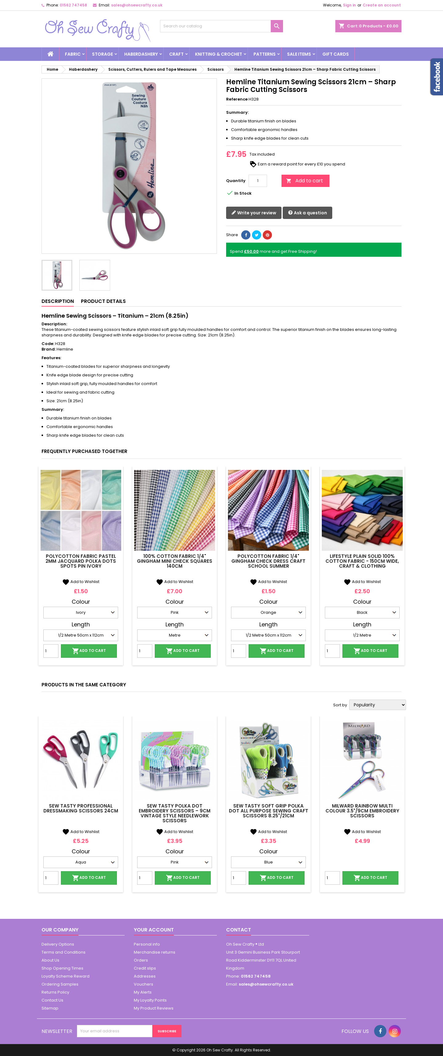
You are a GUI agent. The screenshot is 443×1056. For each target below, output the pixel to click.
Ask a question (307, 213)
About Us (50, 960)
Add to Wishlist (80, 582)
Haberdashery (141, 54)
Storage (102, 54)
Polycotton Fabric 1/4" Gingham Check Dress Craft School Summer (268, 561)
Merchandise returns (154, 952)
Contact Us (52, 1000)
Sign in (349, 5)
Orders (141, 960)
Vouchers (143, 984)
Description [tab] (58, 301)
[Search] (221, 26)
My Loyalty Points (150, 1000)
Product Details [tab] (103, 301)
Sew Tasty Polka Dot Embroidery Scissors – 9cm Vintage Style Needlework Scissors (174, 813)
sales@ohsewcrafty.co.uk (136, 5)
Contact (238, 929)
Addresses (145, 976)
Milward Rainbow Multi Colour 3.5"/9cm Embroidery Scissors (362, 811)
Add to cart (304, 180)
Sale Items (299, 54)
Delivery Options (58, 944)
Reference (237, 99)
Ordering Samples (60, 984)
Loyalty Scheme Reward (66, 976)
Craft (176, 54)
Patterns (264, 54)
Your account (154, 929)
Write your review (253, 213)
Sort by (340, 705)
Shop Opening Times (62, 968)
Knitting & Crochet (218, 54)
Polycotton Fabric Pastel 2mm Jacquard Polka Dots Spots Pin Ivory (81, 561)
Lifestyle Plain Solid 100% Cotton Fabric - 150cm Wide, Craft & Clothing (362, 561)
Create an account (382, 5)
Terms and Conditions (64, 952)
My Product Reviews (154, 1008)
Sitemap (50, 1008)
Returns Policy (55, 992)
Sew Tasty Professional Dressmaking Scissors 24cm (80, 808)
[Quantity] (258, 181)
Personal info (147, 944)
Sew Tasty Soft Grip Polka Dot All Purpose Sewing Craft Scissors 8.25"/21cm (268, 811)
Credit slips (145, 968)
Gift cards (335, 54)
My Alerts (143, 992)
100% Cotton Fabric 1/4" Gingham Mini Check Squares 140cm (174, 561)
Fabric (73, 54)
